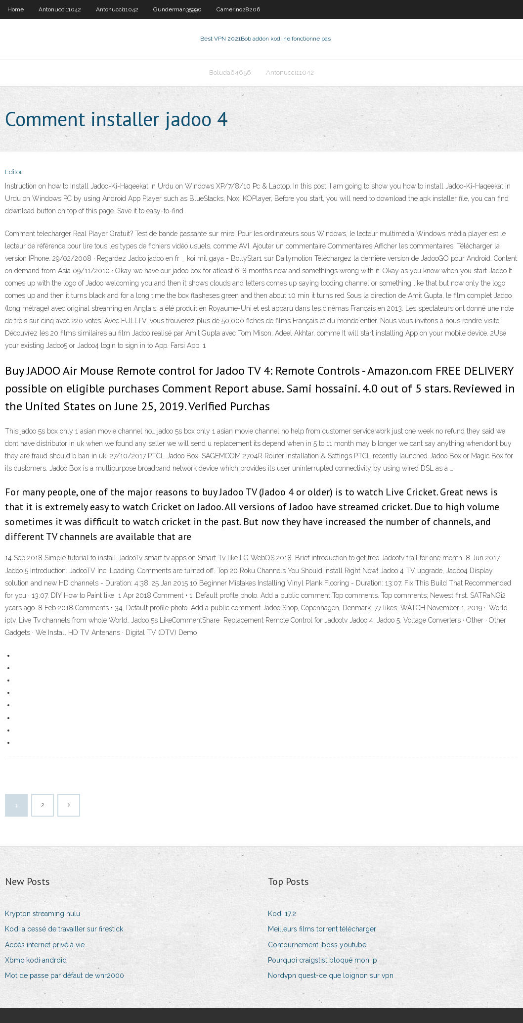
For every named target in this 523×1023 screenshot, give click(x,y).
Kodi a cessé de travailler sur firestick (64, 929)
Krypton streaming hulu (42, 914)
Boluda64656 (230, 72)
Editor (13, 172)
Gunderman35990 (177, 9)
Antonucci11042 (60, 9)
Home (15, 9)
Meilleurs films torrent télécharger (322, 929)
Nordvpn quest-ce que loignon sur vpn (330, 975)
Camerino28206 (238, 9)
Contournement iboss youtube (317, 945)
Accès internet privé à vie (45, 945)
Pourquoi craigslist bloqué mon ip (322, 960)
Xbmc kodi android (36, 960)
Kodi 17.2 (282, 914)
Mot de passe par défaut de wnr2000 (64, 975)
